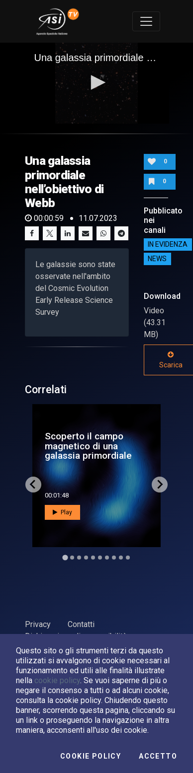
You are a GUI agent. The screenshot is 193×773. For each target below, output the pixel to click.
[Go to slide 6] (100, 558)
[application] (96, 83)
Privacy (38, 624)
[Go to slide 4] (86, 558)
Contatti (81, 624)
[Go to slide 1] (65, 557)
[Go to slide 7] (107, 558)
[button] (96, 82)
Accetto (158, 756)
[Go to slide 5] (93, 558)
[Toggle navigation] (146, 21)
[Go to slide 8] (114, 558)
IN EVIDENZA (168, 245)
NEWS (157, 259)
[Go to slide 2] (72, 558)
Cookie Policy (90, 756)
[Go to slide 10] (128, 558)
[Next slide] (160, 484)
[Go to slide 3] (79, 558)
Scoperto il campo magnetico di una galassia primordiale (88, 445)
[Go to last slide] (33, 484)
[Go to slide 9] (121, 558)
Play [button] (62, 512)
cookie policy (57, 680)
